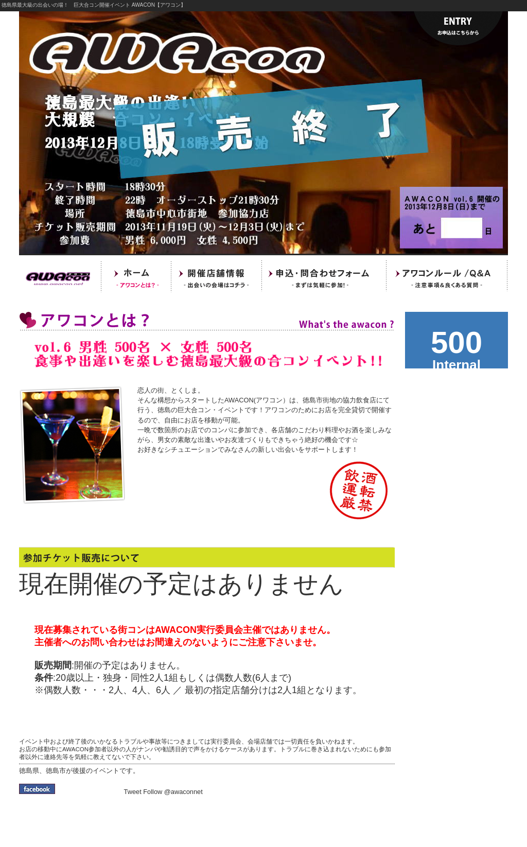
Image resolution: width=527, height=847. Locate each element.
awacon (456, 340)
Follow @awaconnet (172, 792)
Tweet (133, 792)
